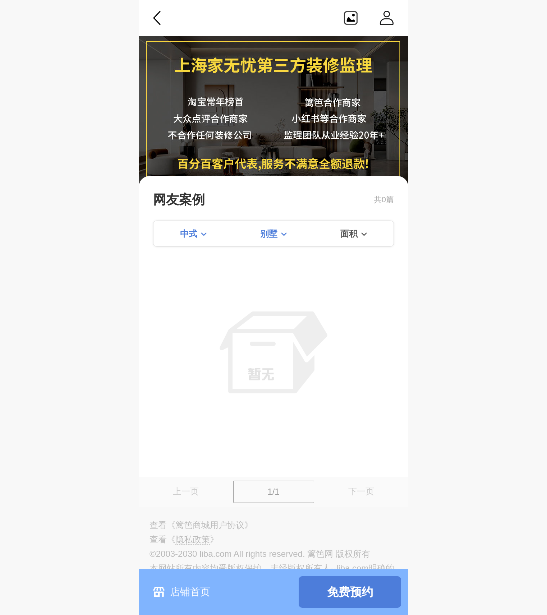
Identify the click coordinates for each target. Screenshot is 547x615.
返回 (157, 18)
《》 (210, 525)
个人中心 (386, 18)
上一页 (186, 491)
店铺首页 (190, 591)
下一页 (361, 491)
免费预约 (350, 592)
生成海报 (350, 18)
